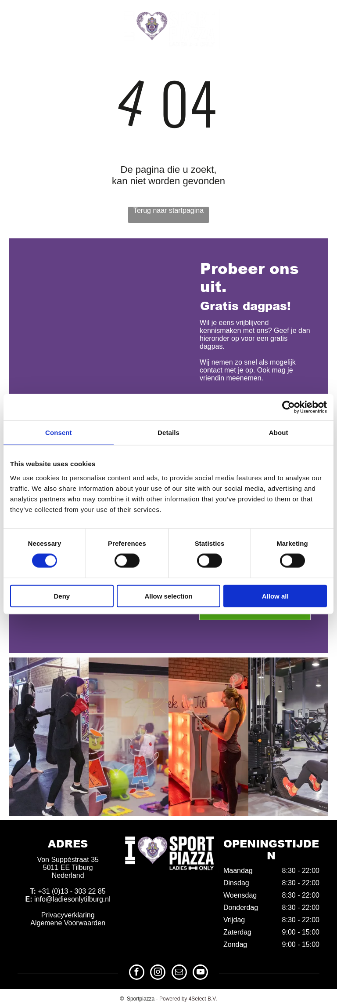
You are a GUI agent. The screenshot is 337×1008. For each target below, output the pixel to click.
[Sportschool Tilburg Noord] (288, 736)
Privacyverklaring (68, 915)
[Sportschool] (49, 736)
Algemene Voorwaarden (67, 923)
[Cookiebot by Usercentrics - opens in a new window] (288, 407)
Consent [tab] (58, 432)
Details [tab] (168, 432)
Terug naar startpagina (168, 210)
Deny (62, 595)
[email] (305, 15)
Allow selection (168, 595)
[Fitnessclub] (128, 736)
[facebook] (272, 15)
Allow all (275, 595)
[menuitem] (26, 66)
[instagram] (288, 15)
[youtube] (321, 15)
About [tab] (278, 432)
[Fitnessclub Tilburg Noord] (208, 736)
